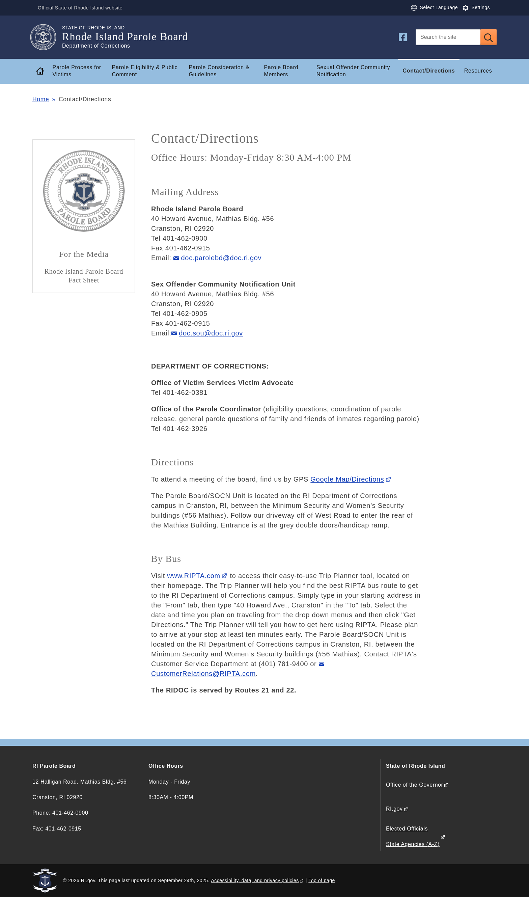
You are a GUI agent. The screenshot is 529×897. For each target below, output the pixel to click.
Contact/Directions (429, 71)
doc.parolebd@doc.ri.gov (221, 258)
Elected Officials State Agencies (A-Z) (413, 836)
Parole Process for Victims (77, 70)
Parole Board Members (281, 70)
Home (40, 99)
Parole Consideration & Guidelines (219, 70)
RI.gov (394, 809)
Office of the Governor (414, 785)
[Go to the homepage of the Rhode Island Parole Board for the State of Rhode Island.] (47, 37)
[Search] (448, 37)
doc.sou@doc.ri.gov (211, 333)
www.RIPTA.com (193, 575)
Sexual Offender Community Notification (353, 70)
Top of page (321, 880)
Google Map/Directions (347, 479)
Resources (478, 71)
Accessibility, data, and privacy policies (255, 880)
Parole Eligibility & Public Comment (145, 70)
